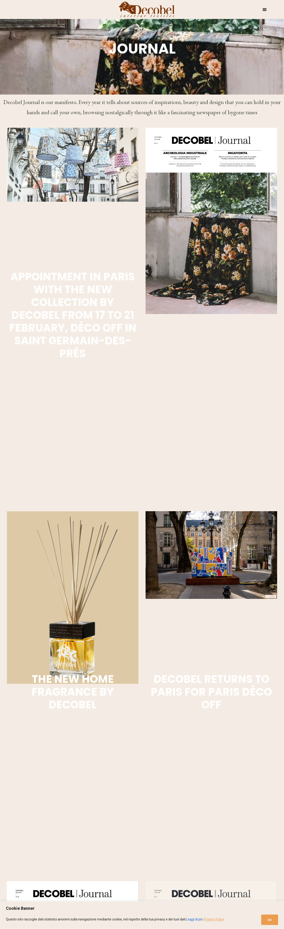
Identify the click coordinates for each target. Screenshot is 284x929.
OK (269, 920)
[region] (142, 915)
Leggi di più (194, 920)
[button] (264, 9)
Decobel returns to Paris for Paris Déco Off (211, 692)
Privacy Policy (214, 920)
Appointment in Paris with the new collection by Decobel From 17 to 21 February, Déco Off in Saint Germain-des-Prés (72, 315)
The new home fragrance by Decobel (73, 692)
